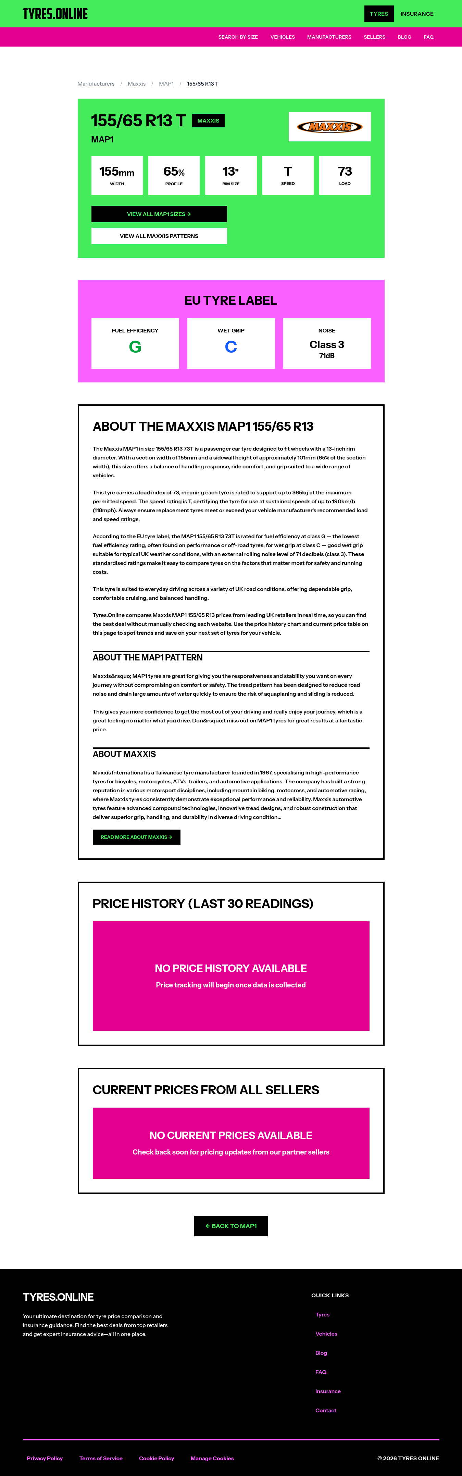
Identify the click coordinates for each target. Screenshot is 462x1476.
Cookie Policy (156, 1458)
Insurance (417, 13)
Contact (325, 1410)
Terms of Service (101, 1458)
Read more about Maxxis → (137, 837)
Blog (405, 37)
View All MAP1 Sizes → (159, 214)
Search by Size (238, 37)
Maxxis (137, 83)
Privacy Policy (45, 1458)
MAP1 (166, 83)
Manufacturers (329, 37)
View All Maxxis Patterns (159, 235)
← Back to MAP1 (231, 1226)
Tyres (379, 13)
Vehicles (283, 37)
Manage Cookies (212, 1458)
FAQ (429, 37)
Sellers (374, 37)
